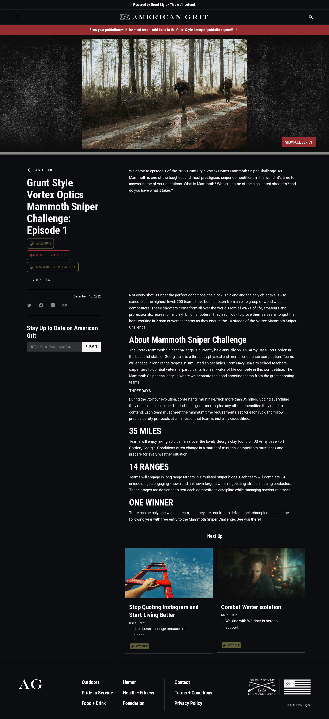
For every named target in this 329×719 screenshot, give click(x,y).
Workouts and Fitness (51, 255)
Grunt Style (159, 4)
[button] (17, 17)
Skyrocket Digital (302, 705)
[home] (164, 17)
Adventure (43, 243)
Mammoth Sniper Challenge (56, 267)
